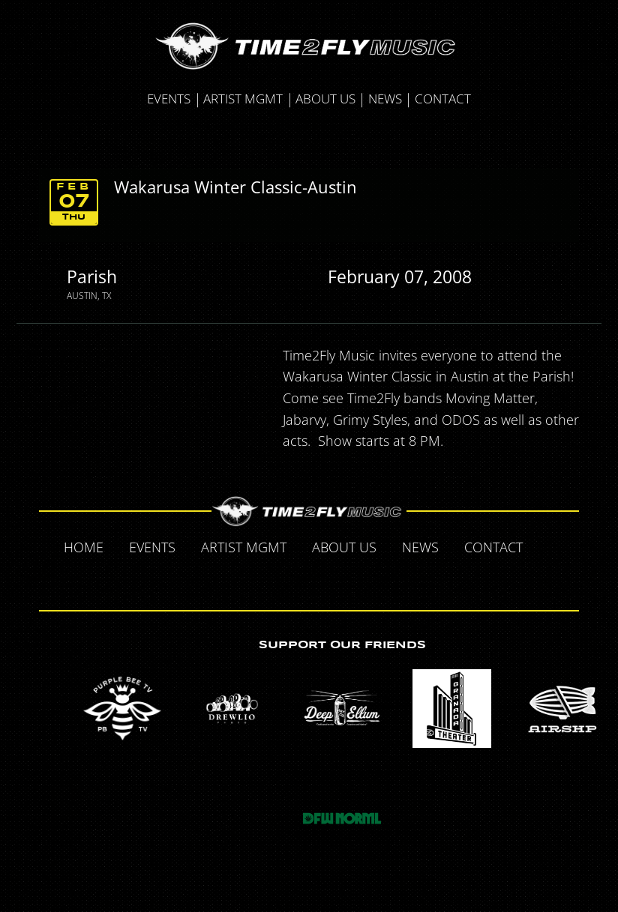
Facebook (551, 546)
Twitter (278, 579)
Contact (443, 98)
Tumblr (310, 579)
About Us (326, 98)
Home (84, 547)
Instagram (341, 579)
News (385, 98)
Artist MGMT (243, 98)
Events (168, 98)
